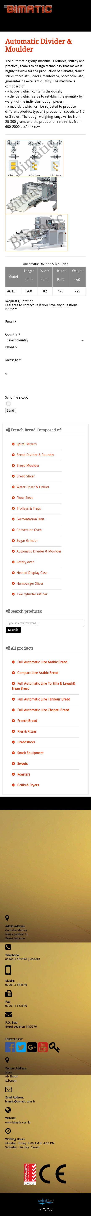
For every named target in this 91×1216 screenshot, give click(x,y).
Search (13, 630)
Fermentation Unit (30, 519)
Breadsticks (26, 742)
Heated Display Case (32, 573)
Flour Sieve (25, 498)
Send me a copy (16, 397)
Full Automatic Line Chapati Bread (43, 710)
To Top (45, 1209)
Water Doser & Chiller (33, 487)
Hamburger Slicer (30, 584)
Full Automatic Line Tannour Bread (43, 699)
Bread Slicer (26, 476)
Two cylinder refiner (32, 594)
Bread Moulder (28, 466)
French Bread (27, 721)
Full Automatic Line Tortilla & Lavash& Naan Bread (43, 686)
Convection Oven (29, 530)
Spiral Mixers (27, 444)
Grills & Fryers (28, 785)
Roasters (23, 774)
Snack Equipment (30, 753)
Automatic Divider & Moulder (39, 551)
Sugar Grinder (27, 541)
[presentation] (37, 385)
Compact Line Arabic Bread (37, 673)
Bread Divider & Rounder (36, 455)
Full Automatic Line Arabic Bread (42, 662)
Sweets (22, 764)
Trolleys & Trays (29, 508)
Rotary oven (25, 562)
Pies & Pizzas (26, 732)
